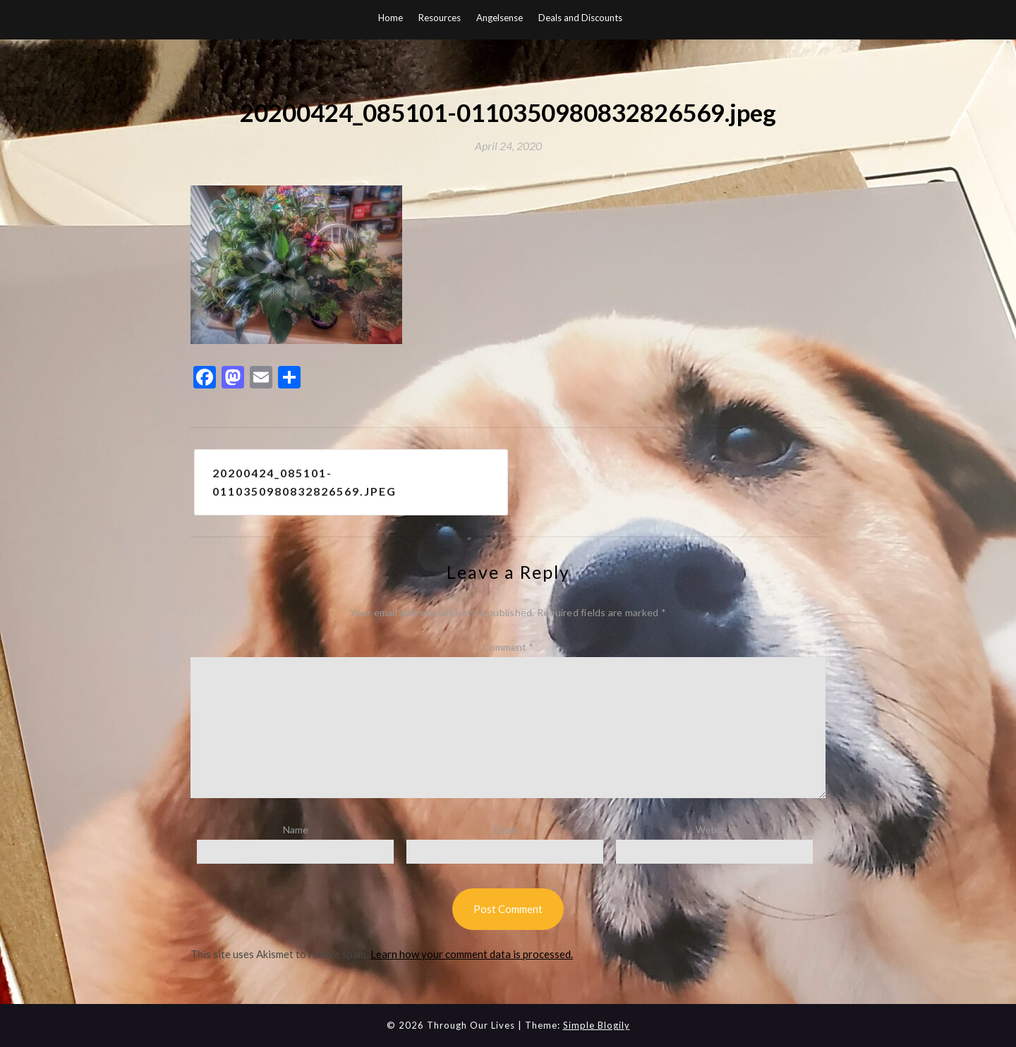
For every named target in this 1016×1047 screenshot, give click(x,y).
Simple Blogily (596, 1025)
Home (390, 17)
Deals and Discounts (580, 17)
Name (295, 829)
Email (505, 829)
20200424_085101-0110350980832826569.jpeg (304, 482)
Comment (508, 647)
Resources (439, 17)
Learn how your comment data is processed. (471, 954)
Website (715, 829)
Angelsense (499, 17)
